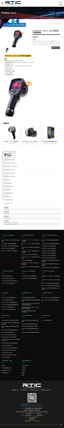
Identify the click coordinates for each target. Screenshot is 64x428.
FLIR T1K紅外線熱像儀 (27, 260)
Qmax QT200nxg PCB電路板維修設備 (50, 297)
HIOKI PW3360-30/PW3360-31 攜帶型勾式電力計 (10, 340)
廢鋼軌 (23, 372)
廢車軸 (23, 370)
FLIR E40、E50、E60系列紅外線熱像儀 (13, 141)
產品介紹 (24, 390)
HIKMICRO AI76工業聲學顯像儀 (29, 278)
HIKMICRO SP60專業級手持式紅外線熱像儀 (50, 264)
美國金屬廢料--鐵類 (8, 203)
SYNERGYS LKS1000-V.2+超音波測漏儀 (51, 280)
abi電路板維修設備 (8, 183)
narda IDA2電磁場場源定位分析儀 (29, 326)
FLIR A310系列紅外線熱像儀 (8, 248)
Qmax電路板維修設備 (8, 186)
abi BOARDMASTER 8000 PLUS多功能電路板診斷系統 (30, 308)
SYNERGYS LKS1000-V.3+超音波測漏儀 (51, 276)
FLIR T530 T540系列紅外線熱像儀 (30, 254)
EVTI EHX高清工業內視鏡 (8, 278)
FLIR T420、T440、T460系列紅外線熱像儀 (31, 257)
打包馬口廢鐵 (25, 365)
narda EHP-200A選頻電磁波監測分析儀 (30, 329)
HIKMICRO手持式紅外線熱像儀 (10, 166)
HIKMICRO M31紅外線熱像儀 (49, 250)
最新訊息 (15, 390)
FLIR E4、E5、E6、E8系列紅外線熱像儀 (31, 244)
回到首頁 (60, 2)
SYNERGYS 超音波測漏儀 (9, 176)
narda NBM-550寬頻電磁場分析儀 (29, 324)
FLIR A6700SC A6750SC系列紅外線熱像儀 (10, 240)
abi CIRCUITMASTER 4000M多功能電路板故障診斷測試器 (31, 304)
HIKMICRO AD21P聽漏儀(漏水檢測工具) (50, 240)
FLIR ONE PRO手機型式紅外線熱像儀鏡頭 (30, 248)
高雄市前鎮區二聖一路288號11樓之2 (33, 408)
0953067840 (6, 213)
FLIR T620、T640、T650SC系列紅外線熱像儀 (34, 141)
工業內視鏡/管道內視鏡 (9, 169)
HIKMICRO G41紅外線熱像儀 (48, 255)
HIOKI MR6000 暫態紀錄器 (8, 332)
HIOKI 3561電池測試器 (7, 345)
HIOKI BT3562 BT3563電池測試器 (10, 347)
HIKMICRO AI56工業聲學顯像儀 (29, 276)
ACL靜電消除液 (7, 196)
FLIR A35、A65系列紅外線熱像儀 (9, 250)
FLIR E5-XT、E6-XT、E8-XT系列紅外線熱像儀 (17, 56)
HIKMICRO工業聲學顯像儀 (9, 173)
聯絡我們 (45, 390)
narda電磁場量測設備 (8, 193)
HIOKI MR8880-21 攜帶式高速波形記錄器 (10, 327)
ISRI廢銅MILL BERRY (7, 370)
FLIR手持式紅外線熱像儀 (9, 163)
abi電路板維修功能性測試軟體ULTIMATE (29, 311)
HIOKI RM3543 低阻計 (7, 352)
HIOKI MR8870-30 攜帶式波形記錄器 (10, 320)
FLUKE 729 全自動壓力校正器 (9, 309)
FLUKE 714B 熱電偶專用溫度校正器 (10, 304)
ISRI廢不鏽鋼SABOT (6, 368)
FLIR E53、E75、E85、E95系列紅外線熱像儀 (30, 263)
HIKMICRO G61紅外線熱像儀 (48, 258)
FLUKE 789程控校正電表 (7, 300)
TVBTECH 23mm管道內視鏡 (8, 283)
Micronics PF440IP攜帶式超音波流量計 (51, 285)
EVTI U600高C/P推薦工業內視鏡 (9, 280)
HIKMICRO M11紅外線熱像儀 (49, 246)
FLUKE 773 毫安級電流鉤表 (8, 307)
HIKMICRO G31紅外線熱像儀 (48, 253)
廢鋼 (23, 375)
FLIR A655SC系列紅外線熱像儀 (9, 243)
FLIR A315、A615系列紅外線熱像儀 (10, 246)
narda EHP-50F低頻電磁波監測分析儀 (30, 332)
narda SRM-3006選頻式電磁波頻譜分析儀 (30, 321)
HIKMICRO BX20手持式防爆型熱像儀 (50, 267)
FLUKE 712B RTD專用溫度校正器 (9, 302)
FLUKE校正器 (7, 179)
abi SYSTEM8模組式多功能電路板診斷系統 (31, 300)
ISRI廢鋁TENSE (5, 372)
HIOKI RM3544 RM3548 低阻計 (9, 350)
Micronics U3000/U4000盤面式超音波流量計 (50, 288)
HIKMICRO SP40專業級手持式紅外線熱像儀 (50, 261)
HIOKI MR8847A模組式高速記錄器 (10, 330)
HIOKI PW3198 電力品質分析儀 (9, 337)
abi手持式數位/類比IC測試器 (28, 297)
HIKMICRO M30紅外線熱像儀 (49, 248)
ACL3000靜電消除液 (46, 320)
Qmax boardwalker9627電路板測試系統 (50, 300)
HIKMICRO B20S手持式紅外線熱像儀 (50, 243)
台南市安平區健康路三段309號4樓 (32, 410)
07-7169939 (6, 209)
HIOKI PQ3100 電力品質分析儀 (9, 334)
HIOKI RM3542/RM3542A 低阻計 (9, 355)
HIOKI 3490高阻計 (6, 357)
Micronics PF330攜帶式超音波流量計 (50, 283)
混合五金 (4, 365)
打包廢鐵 (24, 368)
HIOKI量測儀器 (7, 189)
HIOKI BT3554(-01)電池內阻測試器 (10, 343)
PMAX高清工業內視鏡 (7, 276)
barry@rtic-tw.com (7, 218)
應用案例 (34, 390)
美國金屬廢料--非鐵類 (8, 199)
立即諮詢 (56, 47)
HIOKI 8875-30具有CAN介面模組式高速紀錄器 (10, 323)
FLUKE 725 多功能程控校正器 (9, 297)
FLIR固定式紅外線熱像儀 (9, 159)
